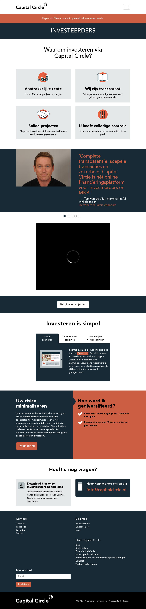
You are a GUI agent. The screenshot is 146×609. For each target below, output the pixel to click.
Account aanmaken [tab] (47, 338)
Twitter (19, 533)
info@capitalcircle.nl (106, 490)
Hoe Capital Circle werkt (88, 554)
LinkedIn (20, 530)
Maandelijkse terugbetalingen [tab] (95, 338)
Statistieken (81, 548)
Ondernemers (82, 527)
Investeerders (82, 524)
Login (78, 530)
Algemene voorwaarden (96, 601)
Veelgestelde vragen (86, 564)
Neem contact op (64, 18)
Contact (20, 524)
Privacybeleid (115, 601)
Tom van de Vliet (94, 198)
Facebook (21, 527)
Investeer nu (27, 445)
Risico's (126, 601)
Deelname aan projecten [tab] (70, 338)
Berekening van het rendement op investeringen (100, 558)
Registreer (83, 353)
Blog (77, 545)
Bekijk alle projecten (73, 304)
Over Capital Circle (85, 551)
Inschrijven (23, 584)
